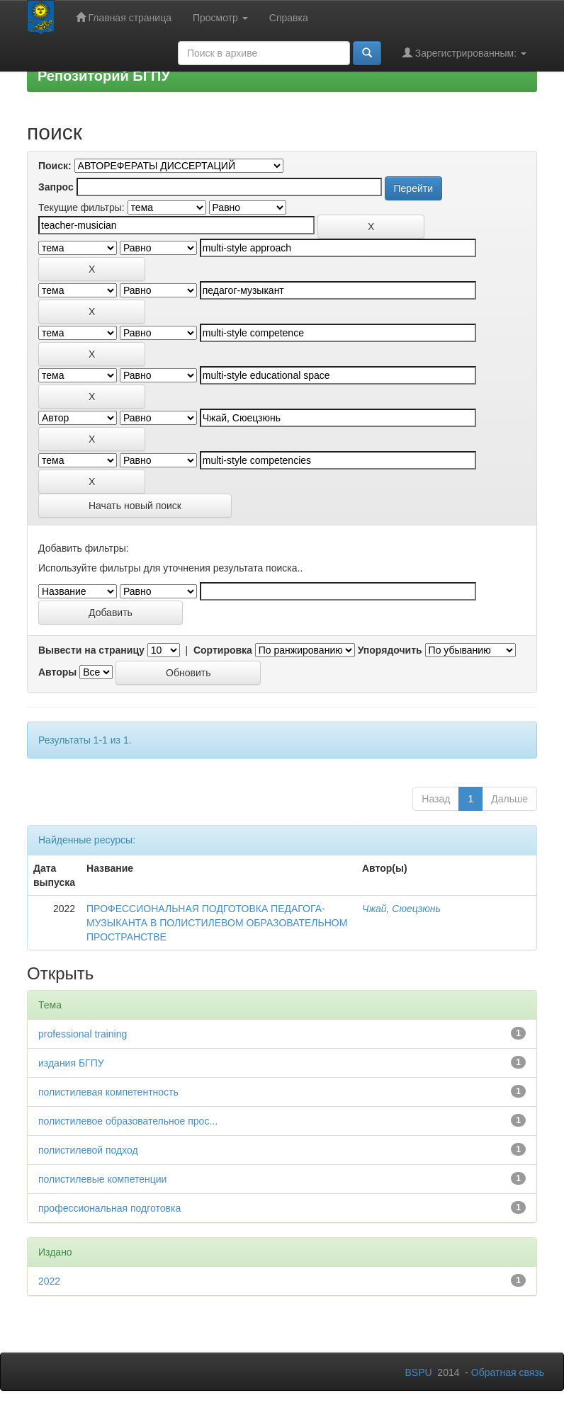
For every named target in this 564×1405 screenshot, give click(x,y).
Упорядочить (390, 650)
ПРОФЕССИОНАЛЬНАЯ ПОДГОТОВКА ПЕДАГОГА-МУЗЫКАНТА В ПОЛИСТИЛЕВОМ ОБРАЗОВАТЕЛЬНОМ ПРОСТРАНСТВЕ (216, 923)
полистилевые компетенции (102, 1179)
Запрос (56, 187)
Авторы (57, 672)
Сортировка (222, 650)
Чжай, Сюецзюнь (401, 908)
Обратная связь (507, 1372)
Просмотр (220, 17)
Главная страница (123, 17)
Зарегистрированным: (464, 53)
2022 (49, 1281)
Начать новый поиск (135, 505)
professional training (82, 1034)
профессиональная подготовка (109, 1208)
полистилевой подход (88, 1150)
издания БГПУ (71, 1063)
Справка (288, 17)
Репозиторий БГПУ (104, 76)
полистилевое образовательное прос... (128, 1121)
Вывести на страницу (91, 650)
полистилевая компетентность (108, 1092)
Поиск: (55, 165)
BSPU (418, 1372)
